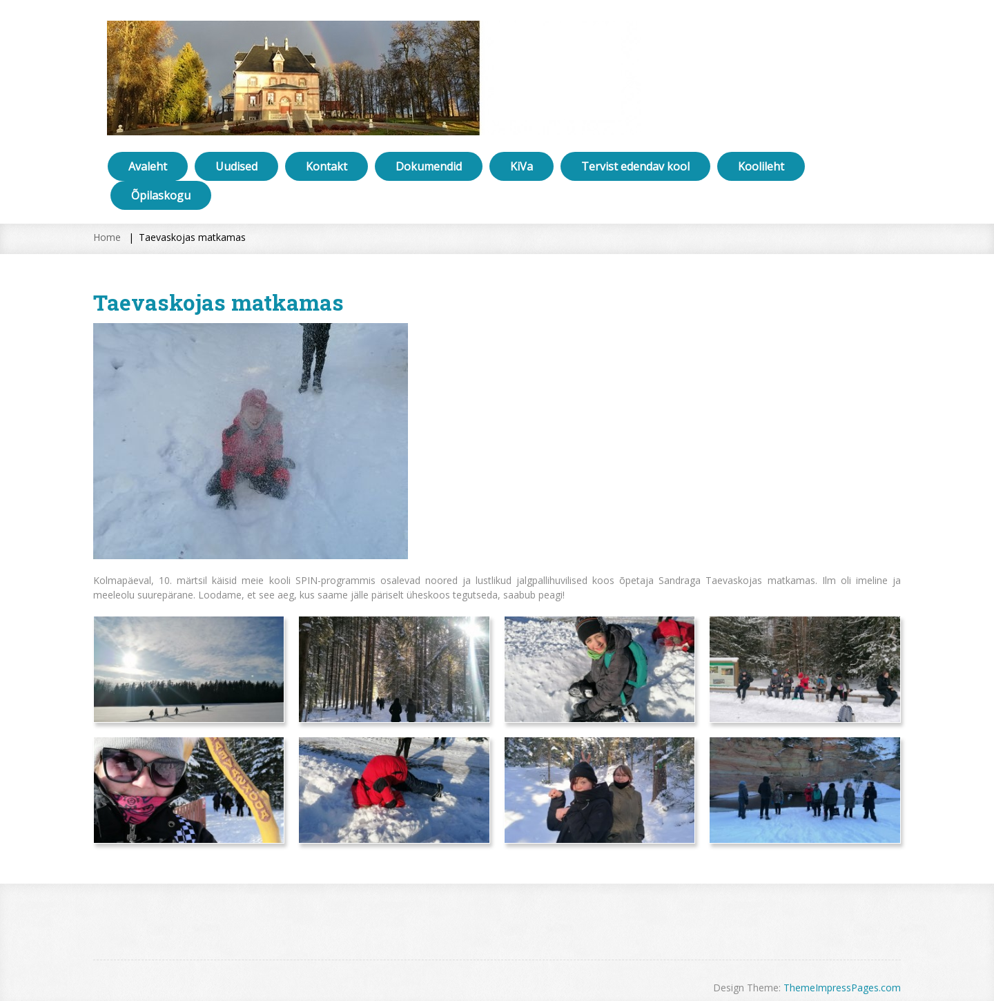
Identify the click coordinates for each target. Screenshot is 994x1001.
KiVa (521, 166)
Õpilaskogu (161, 195)
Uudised (236, 166)
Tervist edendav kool (635, 166)
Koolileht (761, 166)
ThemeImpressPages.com (842, 987)
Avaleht (147, 166)
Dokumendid (429, 166)
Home (107, 237)
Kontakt (326, 166)
